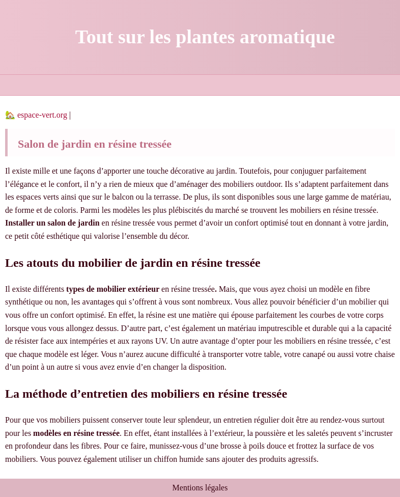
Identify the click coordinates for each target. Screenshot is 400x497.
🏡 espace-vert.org (37, 115)
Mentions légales (200, 487)
